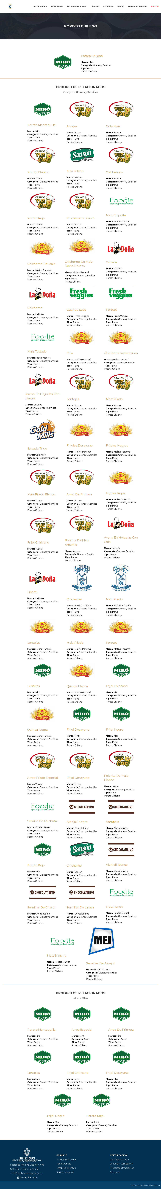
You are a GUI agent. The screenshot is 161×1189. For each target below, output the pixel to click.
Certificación (40, 6)
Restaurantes (63, 1164)
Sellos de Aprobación (121, 1164)
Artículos (108, 6)
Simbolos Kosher (137, 6)
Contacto (115, 1172)
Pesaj (120, 6)
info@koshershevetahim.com (27, 1173)
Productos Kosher (66, 1159)
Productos (57, 6)
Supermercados (65, 1172)
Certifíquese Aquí (119, 1159)
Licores (95, 6)
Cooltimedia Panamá (151, 1185)
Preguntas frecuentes (122, 1168)
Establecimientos (77, 6)
